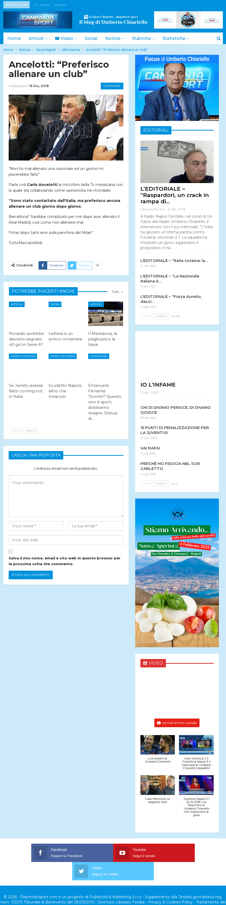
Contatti (59, 5)
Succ (30, 430)
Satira (55, 304)
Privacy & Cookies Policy (170, 883)
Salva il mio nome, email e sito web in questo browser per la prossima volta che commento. (64, 561)
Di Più (173, 38)
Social (93, 38)
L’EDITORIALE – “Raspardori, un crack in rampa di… (174, 195)
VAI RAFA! (150, 448)
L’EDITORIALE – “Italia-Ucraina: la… (174, 260)
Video (66, 38)
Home (14, 38)
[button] (157, 752)
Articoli (36, 38)
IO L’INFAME (158, 384)
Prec (16, 430)
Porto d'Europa (23, 356)
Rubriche (145, 38)
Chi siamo (41, 5)
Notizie (116, 38)
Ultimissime (112, 86)
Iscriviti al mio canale (177, 723)
